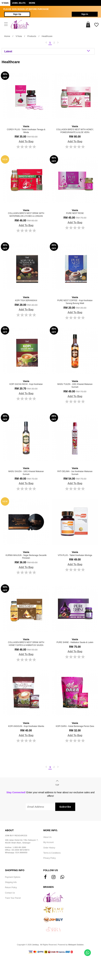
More (32, 3)
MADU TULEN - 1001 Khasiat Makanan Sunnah (75, 383)
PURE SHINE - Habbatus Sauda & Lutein (75, 641)
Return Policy (11, 887)
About (9, 830)
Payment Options (12, 877)
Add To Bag (26, 141)
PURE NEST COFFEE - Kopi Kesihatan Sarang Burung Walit (75, 300)
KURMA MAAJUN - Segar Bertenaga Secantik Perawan (26, 554)
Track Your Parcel (13, 898)
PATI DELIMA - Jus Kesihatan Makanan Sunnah (75, 471)
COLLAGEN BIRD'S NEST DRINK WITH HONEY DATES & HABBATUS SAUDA (26, 642)
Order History (49, 848)
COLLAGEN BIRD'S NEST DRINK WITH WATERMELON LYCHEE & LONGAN (26, 213)
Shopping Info (14, 870)
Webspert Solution (76, 945)
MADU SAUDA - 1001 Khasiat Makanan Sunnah (26, 471)
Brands (48, 887)
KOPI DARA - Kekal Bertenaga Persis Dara (75, 724)
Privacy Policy (49, 858)
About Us (47, 837)
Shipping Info (11, 882)
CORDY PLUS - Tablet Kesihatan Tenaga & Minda (26, 129)
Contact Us (10, 893)
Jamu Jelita (19, 3)
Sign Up (17, 14)
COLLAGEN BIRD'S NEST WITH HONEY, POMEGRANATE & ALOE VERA (75, 129)
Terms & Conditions (52, 853)
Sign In (84, 14)
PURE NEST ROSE (75, 212)
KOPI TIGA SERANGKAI (26, 299)
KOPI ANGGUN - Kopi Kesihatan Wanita (26, 724)
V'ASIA (5, 3)
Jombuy (35, 945)
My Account (48, 842)
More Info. (50, 830)
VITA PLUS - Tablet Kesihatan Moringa (75, 553)
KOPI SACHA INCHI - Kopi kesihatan (26, 382)
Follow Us (50, 870)
